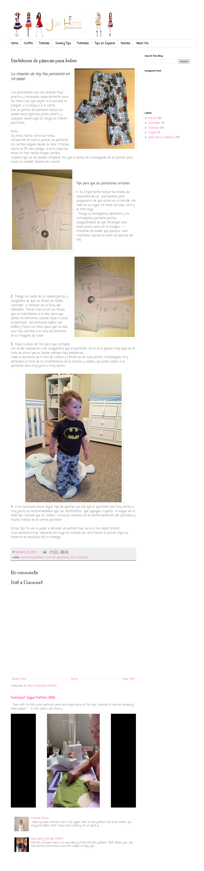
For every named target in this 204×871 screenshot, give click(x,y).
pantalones (63, 557)
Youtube (125, 43)
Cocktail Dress (40, 818)
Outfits (28, 43)
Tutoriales (83, 43)
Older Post (128, 679)
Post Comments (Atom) (42, 686)
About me (142, 43)
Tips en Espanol (105, 43)
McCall (152, 118)
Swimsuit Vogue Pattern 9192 (33, 697)
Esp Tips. (51, 557)
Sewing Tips (63, 43)
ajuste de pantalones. (33, 557)
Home (14, 43)
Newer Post (19, 679)
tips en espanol (79, 557)
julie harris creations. (161, 137)
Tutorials (44, 43)
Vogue (152, 133)
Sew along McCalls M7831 (47, 839)
